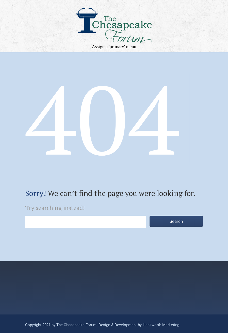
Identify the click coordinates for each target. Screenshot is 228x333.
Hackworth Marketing (160, 325)
